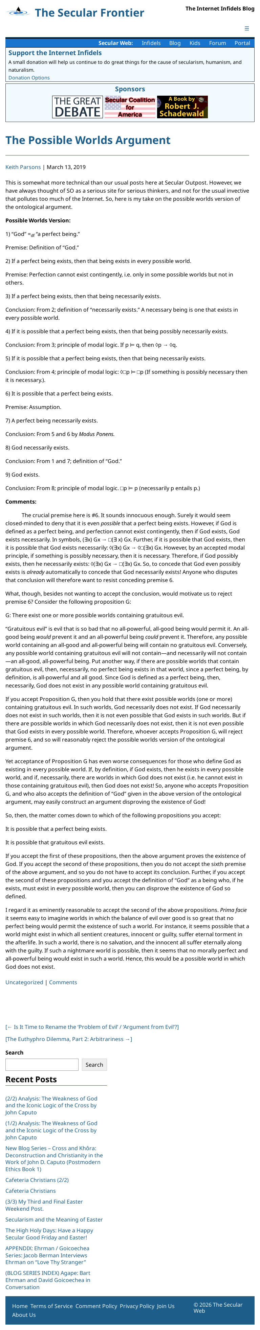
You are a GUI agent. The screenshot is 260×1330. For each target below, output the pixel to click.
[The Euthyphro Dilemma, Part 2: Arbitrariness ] (68, 1039)
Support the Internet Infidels (55, 52)
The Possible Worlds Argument (88, 139)
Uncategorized (24, 982)
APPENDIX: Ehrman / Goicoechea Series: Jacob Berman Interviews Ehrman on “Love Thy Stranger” (47, 1255)
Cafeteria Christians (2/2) (37, 1180)
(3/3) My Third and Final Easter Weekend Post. (44, 1205)
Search (14, 1052)
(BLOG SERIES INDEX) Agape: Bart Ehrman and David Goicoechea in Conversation (47, 1280)
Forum (217, 43)
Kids (195, 43)
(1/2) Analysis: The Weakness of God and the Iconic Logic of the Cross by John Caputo (51, 1130)
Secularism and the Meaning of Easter (54, 1219)
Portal (242, 43)
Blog (175, 43)
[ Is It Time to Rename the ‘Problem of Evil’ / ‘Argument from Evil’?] (92, 1027)
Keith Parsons (23, 167)
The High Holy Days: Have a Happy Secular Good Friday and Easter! (49, 1234)
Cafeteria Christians (30, 1190)
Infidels (151, 43)
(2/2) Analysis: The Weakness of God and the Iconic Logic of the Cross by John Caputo (51, 1105)
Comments (63, 982)
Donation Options (29, 77)
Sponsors (130, 88)
